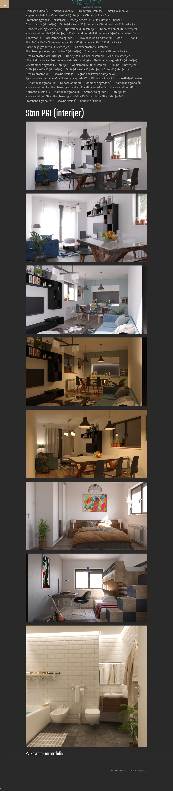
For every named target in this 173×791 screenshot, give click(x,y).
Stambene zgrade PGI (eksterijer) (46, 20)
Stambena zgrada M (63, 87)
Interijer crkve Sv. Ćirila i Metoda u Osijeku (96, 20)
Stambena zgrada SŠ (98, 83)
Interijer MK (116, 96)
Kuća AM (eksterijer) (53, 42)
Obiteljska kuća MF (117, 11)
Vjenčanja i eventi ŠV (123, 33)
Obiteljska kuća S (96, 15)
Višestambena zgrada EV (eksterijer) (115, 60)
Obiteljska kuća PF (102, 78)
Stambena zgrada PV (39, 101)
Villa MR (84, 87)
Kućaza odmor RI (71, 83)
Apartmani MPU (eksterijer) (89, 65)
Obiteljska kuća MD (64, 11)
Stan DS (121, 38)
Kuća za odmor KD (121, 87)
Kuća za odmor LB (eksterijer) (118, 29)
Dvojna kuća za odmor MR (96, 38)
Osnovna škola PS (63, 74)
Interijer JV (99, 87)
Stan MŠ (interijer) (80, 42)
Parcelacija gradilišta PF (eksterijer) (48, 47)
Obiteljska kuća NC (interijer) (77, 24)
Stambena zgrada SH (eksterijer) (105, 51)
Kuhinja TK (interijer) (123, 65)
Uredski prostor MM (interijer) (44, 56)
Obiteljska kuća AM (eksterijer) (85, 56)
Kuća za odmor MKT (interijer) (88, 33)
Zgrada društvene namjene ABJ (97, 74)
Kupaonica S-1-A (36, 15)
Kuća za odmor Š (36, 87)
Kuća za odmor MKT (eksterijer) (45, 33)
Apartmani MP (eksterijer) (80, 29)
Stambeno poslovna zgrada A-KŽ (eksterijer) (53, 51)
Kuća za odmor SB (93, 96)
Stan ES (134, 38)
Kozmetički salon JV (38, 92)
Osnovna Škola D (90, 101)
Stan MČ (31, 42)
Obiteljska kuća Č (37, 11)
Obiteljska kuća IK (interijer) (83, 69)
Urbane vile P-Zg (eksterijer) (43, 29)
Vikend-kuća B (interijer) (66, 15)
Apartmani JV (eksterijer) (41, 24)
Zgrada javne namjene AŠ (41, 78)
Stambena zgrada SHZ (42, 83)
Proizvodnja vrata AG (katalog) (70, 60)
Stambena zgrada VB (74, 78)
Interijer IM (119, 92)
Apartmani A (34, 38)
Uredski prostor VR (37, 74)
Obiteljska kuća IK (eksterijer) (44, 69)
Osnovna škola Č (65, 101)
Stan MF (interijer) (115, 69)
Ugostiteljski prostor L (131, 78)
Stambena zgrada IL (96, 92)
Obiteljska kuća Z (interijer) (116, 24)
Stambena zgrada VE (65, 96)
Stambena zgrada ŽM (128, 83)
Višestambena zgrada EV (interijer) (47, 65)
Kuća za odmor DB (37, 96)
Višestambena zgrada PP (60, 38)
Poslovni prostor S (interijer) (90, 47)
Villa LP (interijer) (36, 60)
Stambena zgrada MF (67, 92)
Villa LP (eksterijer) (119, 56)
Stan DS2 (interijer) (107, 42)
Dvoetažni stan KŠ (90, 11)
